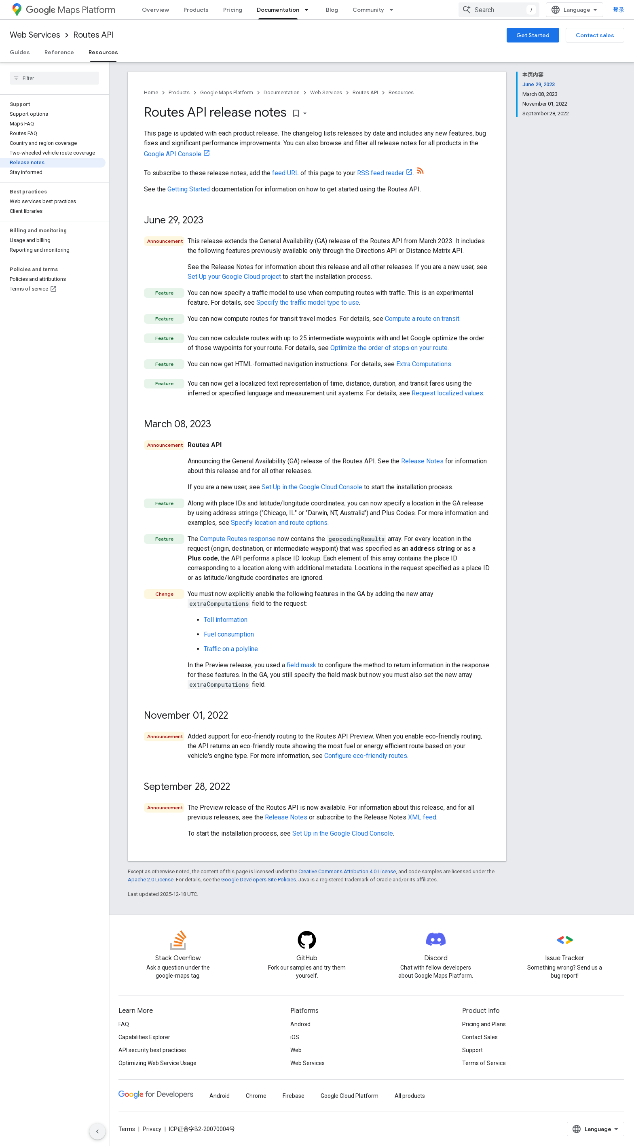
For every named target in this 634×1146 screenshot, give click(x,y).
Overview (155, 9)
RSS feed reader (380, 173)
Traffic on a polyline (231, 649)
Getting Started (188, 189)
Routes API (93, 35)
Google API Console (172, 154)
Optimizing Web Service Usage (157, 1063)
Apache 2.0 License (150, 879)
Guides (20, 52)
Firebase (293, 1096)
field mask (301, 665)
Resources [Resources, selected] (103, 52)
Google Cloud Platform (349, 1096)
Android (300, 1024)
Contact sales (595, 35)
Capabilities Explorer (144, 1037)
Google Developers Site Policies (258, 879)
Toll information (225, 620)
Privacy (152, 1129)
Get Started (532, 35)
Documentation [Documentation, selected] (278, 9)
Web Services (35, 35)
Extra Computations (423, 364)
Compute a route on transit (422, 319)
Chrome (256, 1096)
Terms (126, 1129)
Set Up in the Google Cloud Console (312, 487)
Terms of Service (484, 1063)
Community (368, 9)
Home (151, 92)
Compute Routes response (238, 539)
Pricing (232, 9)
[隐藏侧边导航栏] (97, 1131)
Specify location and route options (279, 522)
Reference (59, 52)
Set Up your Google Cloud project (234, 276)
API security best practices (152, 1050)
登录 (618, 9)
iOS (294, 1037)
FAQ (123, 1024)
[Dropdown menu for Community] (394, 9)
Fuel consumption (229, 634)
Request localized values (447, 393)
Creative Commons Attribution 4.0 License (347, 871)
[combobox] (499, 9)
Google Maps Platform (226, 92)
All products (410, 1096)
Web (296, 1050)
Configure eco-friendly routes (365, 756)
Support (472, 1050)
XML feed (422, 817)
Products (196, 9)
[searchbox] (54, 78)
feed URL (285, 173)
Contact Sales (480, 1037)
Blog (332, 9)
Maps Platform (70, 9)
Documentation (282, 92)
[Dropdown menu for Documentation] (309, 9)
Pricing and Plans (484, 1024)
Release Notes (422, 461)
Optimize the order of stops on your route (389, 348)
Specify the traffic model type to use (307, 302)
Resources (401, 92)
